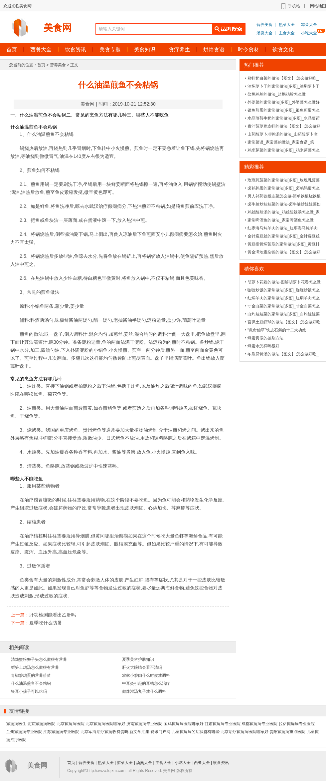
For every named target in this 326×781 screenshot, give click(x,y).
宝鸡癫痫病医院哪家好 (184, 723)
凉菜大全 (309, 24)
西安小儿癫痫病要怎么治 (176, 234)
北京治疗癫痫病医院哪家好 (244, 731)
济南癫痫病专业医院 (144, 723)
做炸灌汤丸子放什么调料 (144, 691)
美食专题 (110, 49)
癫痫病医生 (16, 723)
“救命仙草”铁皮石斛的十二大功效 (276, 330)
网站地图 (318, 6)
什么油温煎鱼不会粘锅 (31, 683)
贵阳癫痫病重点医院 (287, 731)
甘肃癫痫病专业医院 (223, 723)
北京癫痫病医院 (41, 723)
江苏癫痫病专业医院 (61, 731)
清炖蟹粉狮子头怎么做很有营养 (39, 659)
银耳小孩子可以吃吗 (29, 691)
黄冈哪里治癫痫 (111, 536)
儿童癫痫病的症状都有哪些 (196, 731)
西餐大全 (41, 49)
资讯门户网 (160, 731)
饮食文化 (283, 49)
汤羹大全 (264, 33)
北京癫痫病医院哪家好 (105, 723)
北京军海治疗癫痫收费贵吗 (104, 731)
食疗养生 (179, 49)
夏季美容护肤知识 (138, 659)
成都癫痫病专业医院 (259, 723)
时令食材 (248, 49)
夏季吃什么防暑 (45, 622)
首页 (41, 65)
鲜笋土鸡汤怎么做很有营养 (35, 667)
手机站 (294, 6)
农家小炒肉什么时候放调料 (146, 675)
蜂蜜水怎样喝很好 (263, 346)
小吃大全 (309, 33)
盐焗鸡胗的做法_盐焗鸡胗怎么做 (276, 94)
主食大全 (287, 33)
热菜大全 (287, 24)
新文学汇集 (139, 731)
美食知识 (144, 49)
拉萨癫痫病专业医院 (297, 723)
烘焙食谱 (214, 49)
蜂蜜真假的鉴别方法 (265, 338)
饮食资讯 (75, 49)
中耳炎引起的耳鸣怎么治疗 (146, 683)
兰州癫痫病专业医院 (24, 731)
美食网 (58, 28)
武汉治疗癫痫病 (105, 206)
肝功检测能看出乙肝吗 (52, 614)
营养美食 (264, 24)
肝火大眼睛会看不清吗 (142, 667)
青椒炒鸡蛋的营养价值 (31, 675)
